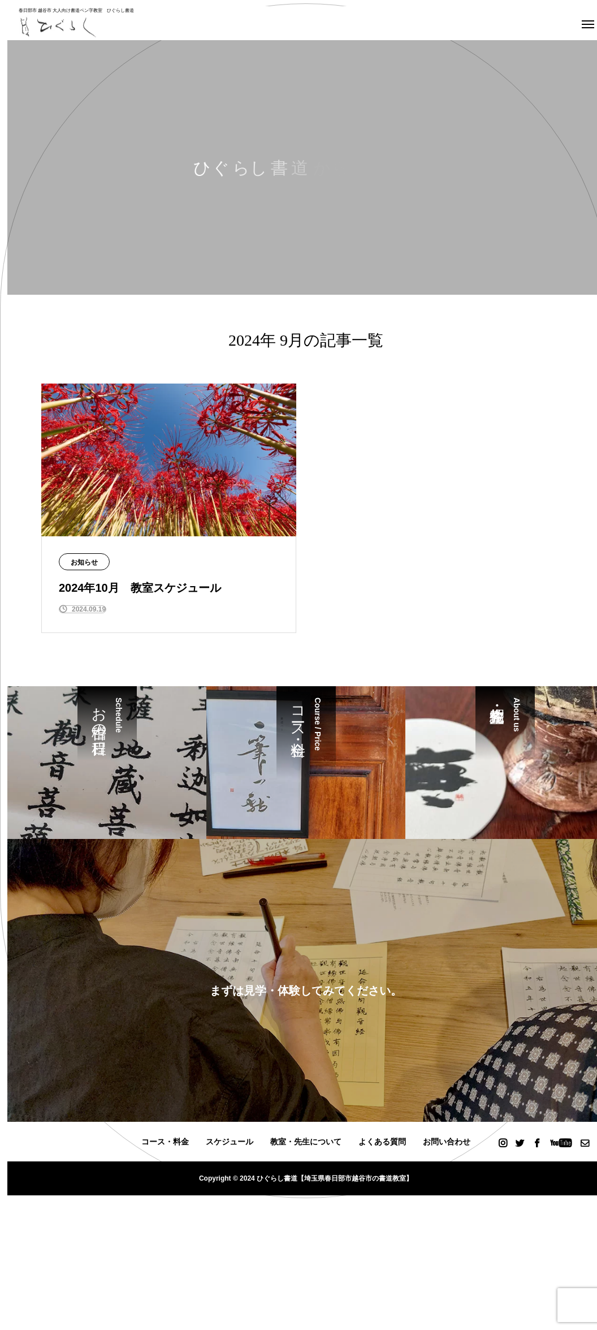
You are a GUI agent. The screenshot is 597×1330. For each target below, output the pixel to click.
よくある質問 (382, 1141)
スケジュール (229, 1141)
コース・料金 (165, 1141)
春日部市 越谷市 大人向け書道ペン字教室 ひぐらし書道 (76, 10)
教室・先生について (305, 1141)
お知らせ (84, 562)
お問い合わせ (446, 1141)
